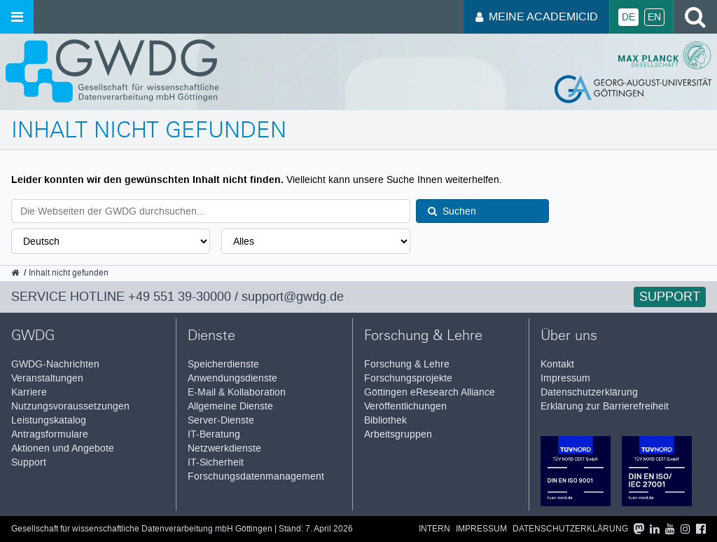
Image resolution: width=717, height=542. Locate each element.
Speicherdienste (223, 364)
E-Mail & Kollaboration (237, 392)
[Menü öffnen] (17, 17)
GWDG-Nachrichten (55, 364)
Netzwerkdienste (224, 448)
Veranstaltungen (47, 378)
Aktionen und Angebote (62, 448)
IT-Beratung (214, 434)
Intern (434, 529)
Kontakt (557, 364)
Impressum (565, 378)
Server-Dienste (221, 420)
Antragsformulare (49, 434)
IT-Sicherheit (216, 462)
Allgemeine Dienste (230, 406)
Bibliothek (385, 420)
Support (669, 297)
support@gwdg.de (293, 297)
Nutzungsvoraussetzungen (70, 406)
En (654, 17)
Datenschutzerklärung (589, 392)
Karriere (29, 392)
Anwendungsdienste (232, 378)
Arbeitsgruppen (398, 434)
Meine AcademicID (536, 16)
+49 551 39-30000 (179, 297)
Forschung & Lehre (407, 364)
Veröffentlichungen (405, 406)
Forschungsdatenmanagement (256, 476)
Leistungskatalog (48, 420)
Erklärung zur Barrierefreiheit (605, 406)
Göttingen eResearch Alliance (429, 392)
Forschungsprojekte (408, 378)
